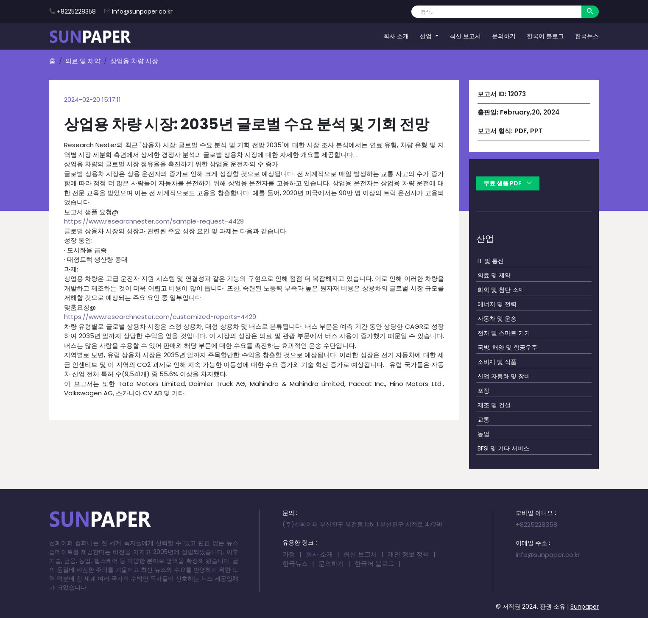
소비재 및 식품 (497, 362)
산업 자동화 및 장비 (504, 376)
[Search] (496, 12)
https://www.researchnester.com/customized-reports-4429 (160, 316)
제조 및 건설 (494, 405)
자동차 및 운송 (497, 318)
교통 (483, 419)
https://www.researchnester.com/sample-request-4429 (154, 221)
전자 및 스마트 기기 (504, 333)
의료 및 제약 (83, 60)
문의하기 (504, 36)
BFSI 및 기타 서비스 (503, 448)
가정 (288, 554)
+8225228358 (76, 11)
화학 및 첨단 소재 (501, 289)
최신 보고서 (465, 36)
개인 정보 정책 (408, 554)
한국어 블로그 (545, 36)
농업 (483, 434)
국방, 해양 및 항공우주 (507, 347)
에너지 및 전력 (497, 304)
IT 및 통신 (491, 261)
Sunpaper (584, 606)
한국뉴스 (587, 36)
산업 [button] (426, 36)
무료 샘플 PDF (507, 183)
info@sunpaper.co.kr (142, 11)
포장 (483, 390)
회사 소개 (396, 36)
